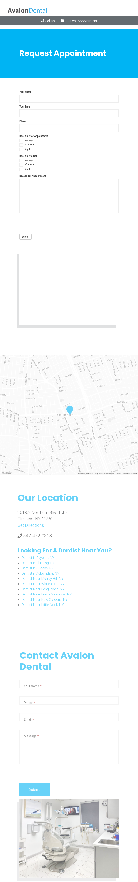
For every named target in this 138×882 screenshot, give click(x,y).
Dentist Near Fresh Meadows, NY (46, 594)
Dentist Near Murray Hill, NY (42, 579)
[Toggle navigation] (121, 10)
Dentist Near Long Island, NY (43, 589)
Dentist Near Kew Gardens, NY (44, 599)
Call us (48, 21)
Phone (22, 121)
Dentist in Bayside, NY (37, 558)
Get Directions (30, 525)
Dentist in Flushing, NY (38, 563)
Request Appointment (79, 21)
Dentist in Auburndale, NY (40, 573)
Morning (26, 140)
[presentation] (49, 222)
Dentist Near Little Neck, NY (42, 605)
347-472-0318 (34, 536)
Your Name (25, 91)
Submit (25, 236)
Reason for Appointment (32, 175)
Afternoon (26, 145)
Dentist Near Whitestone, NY (43, 584)
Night (24, 149)
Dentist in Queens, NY (37, 568)
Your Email (25, 106)
